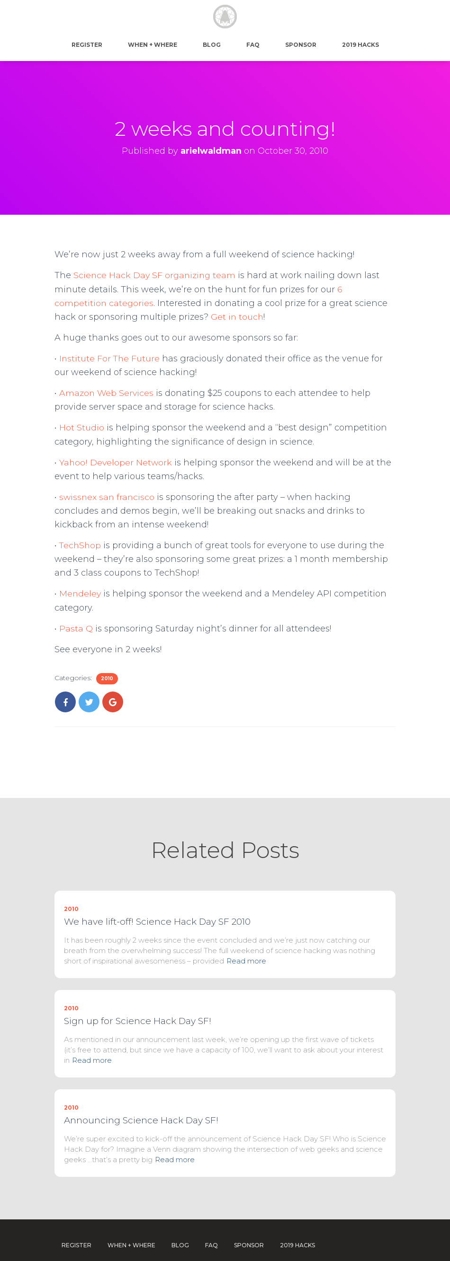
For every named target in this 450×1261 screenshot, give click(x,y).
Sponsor (300, 44)
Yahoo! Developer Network (115, 462)
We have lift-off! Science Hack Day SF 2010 (157, 898)
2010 (107, 678)
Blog (212, 44)
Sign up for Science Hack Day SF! (137, 997)
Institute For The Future (110, 358)
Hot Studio (81, 427)
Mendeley (80, 593)
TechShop (80, 545)
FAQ (253, 44)
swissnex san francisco (107, 497)
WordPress (379, 1245)
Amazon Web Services (107, 393)
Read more (246, 937)
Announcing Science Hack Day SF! (141, 1097)
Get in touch (237, 317)
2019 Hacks (360, 44)
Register (87, 44)
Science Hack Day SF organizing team (155, 275)
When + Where (152, 44)
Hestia (309, 1245)
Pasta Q (76, 628)
